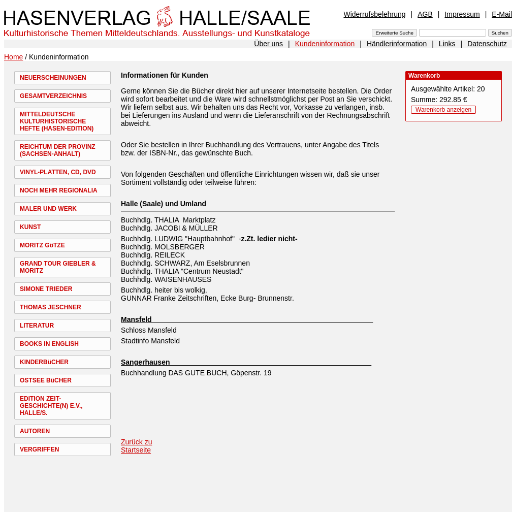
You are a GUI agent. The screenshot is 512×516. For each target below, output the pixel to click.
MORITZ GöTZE (42, 245)
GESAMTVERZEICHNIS (53, 96)
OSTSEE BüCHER (46, 380)
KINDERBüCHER (44, 362)
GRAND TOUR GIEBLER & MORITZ (58, 267)
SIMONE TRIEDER (46, 289)
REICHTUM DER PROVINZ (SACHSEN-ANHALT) (57, 150)
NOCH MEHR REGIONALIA (59, 190)
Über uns (268, 44)
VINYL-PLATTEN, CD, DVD (58, 172)
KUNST (30, 227)
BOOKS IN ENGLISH (49, 343)
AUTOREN (35, 431)
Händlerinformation (397, 44)
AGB (425, 14)
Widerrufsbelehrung (374, 14)
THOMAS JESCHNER (50, 307)
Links (447, 44)
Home (13, 57)
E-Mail (502, 14)
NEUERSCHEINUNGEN (53, 77)
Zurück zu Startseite (136, 446)
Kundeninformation (325, 44)
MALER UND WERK (48, 208)
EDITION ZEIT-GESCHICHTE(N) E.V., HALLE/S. (51, 405)
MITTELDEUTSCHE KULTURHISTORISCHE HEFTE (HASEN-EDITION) (56, 121)
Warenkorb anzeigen (443, 109)
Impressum (461, 14)
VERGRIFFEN (39, 449)
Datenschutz (487, 44)
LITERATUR (37, 325)
